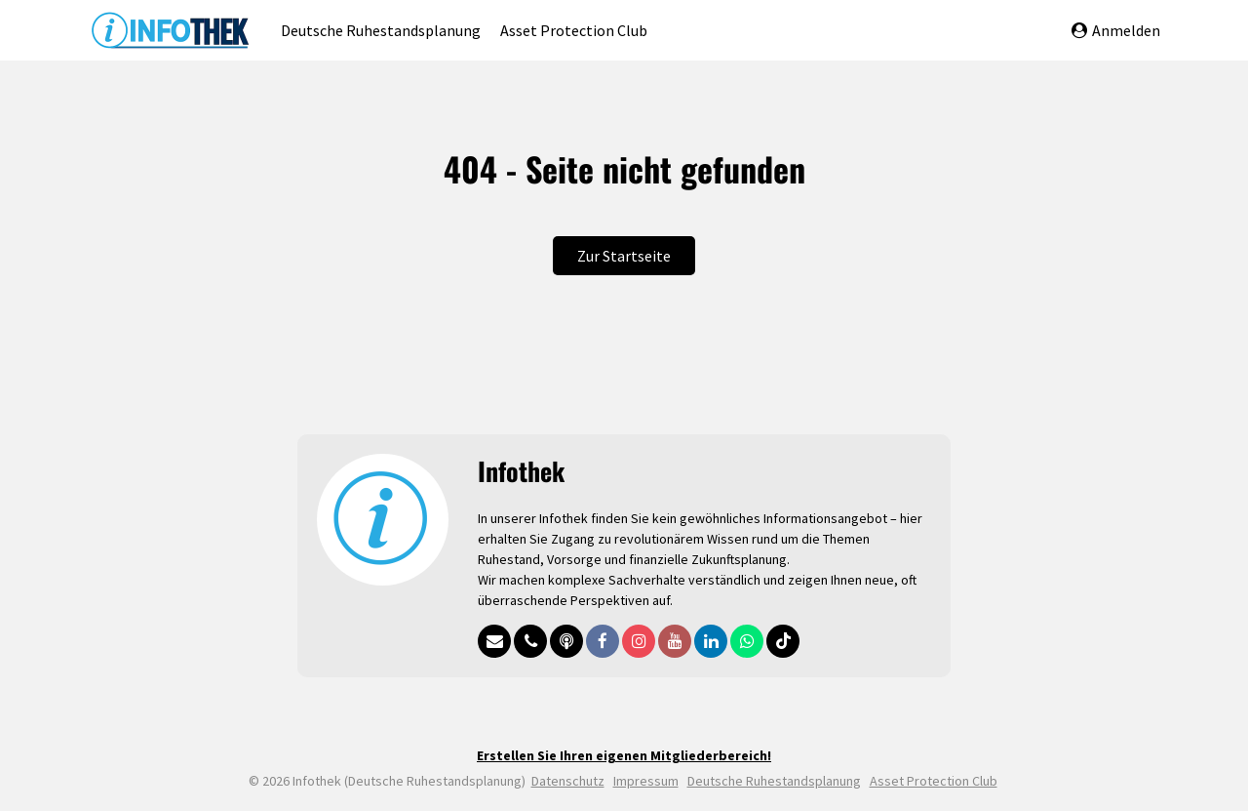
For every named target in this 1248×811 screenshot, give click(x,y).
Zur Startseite (624, 255)
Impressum (646, 781)
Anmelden (1116, 30)
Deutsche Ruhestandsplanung (381, 30)
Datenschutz (567, 781)
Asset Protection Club (573, 30)
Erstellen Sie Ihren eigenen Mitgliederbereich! (624, 755)
